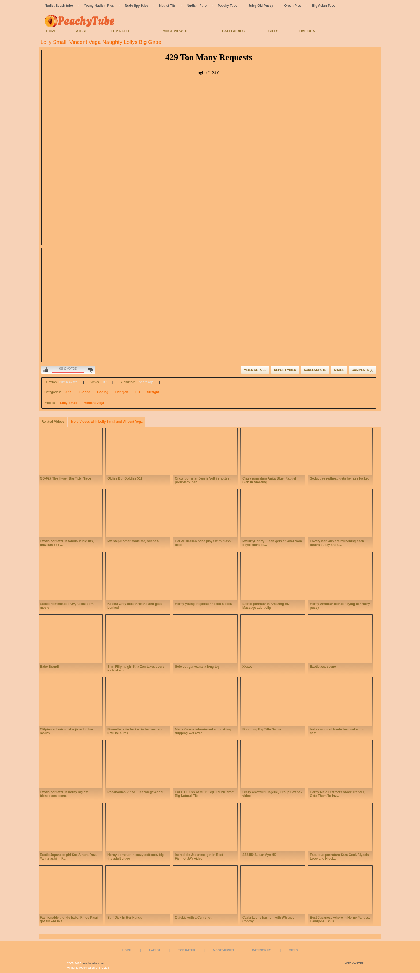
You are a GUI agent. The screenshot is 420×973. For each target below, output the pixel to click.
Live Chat (308, 31)
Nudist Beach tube (59, 6)
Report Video (285, 370)
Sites (273, 31)
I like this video (45, 370)
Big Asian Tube (323, 6)
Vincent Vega (94, 403)
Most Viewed (175, 31)
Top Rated (121, 31)
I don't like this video (90, 370)
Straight (153, 392)
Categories (233, 31)
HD (137, 392)
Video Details (255, 370)
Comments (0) (362, 370)
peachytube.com (93, 963)
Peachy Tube (227, 6)
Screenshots (315, 370)
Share (339, 370)
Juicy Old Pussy (260, 6)
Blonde (84, 392)
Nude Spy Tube (136, 6)
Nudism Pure (197, 6)
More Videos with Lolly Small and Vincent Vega (107, 422)
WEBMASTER (354, 963)
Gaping (102, 392)
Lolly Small (68, 403)
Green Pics (292, 6)
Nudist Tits (167, 6)
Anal (68, 392)
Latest (80, 31)
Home (51, 31)
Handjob (121, 392)
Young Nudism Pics (99, 6)
